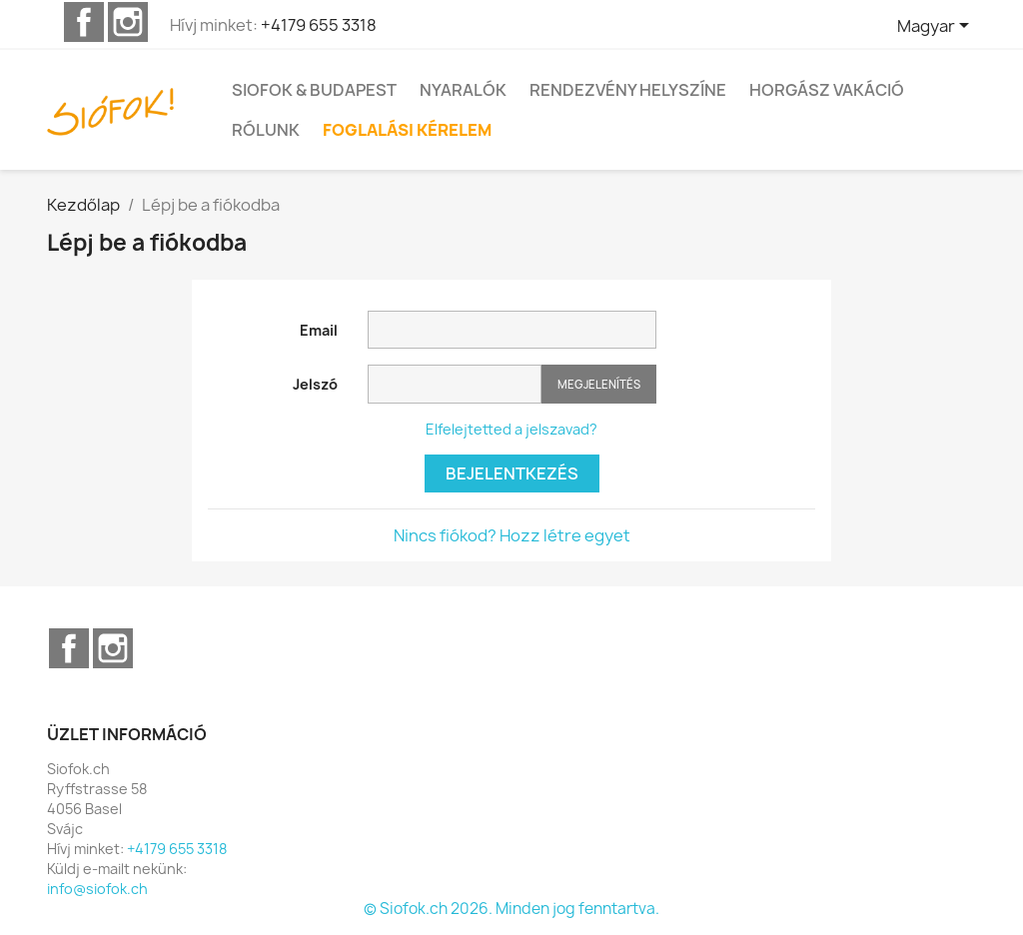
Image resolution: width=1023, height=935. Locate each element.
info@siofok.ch (97, 888)
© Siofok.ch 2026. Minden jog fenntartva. (511, 908)
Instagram (128, 22)
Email (319, 330)
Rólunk (266, 130)
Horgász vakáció (826, 90)
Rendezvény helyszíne (627, 90)
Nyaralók (463, 90)
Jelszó (315, 384)
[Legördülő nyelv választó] (936, 27)
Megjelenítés (598, 384)
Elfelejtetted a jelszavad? (511, 429)
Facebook (84, 22)
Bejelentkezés (512, 473)
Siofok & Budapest (314, 90)
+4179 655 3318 (319, 25)
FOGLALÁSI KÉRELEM (407, 130)
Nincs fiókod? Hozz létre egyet (512, 535)
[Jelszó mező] (454, 384)
